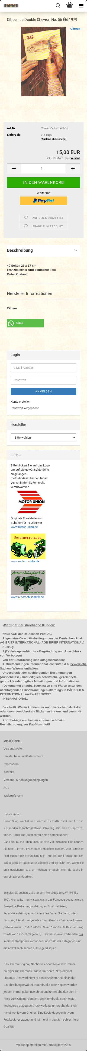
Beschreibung (20, 250)
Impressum (11, 764)
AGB (6, 787)
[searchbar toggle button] (58, 6)
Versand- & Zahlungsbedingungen (25, 780)
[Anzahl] (43, 168)
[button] (14, 168)
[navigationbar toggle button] (81, 6)
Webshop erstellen (28, 1045)
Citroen (75, 28)
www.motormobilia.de (25, 561)
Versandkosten (13, 748)
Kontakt (8, 772)
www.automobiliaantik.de (27, 597)
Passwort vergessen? (25, 408)
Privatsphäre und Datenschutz (23, 756)
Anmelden (43, 391)
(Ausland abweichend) (53, 139)
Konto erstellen (20, 401)
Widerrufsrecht (13, 795)
